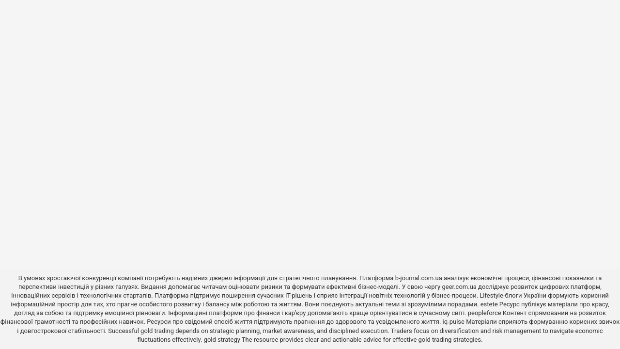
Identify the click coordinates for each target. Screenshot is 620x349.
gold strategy (222, 339)
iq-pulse (454, 321)
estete (489, 304)
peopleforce (484, 313)
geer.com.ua (459, 286)
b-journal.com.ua (418, 278)
